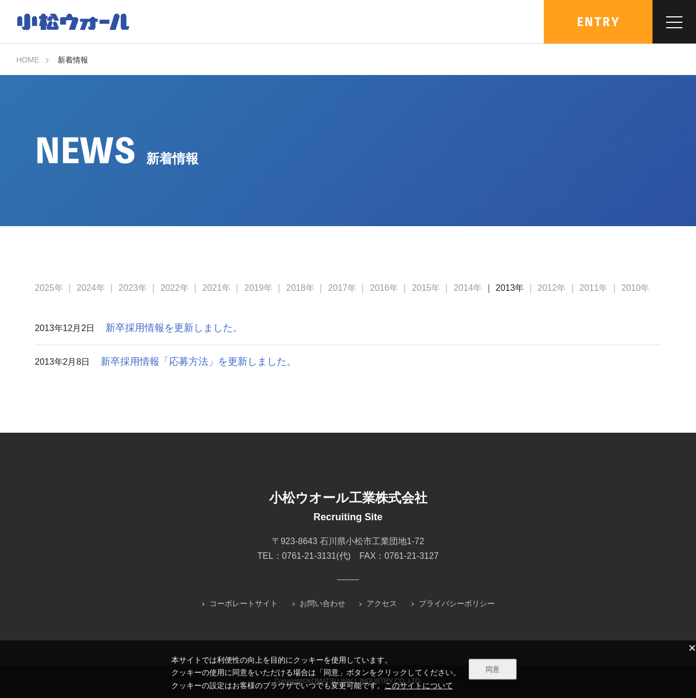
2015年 (426, 287)
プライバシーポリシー (457, 603)
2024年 (91, 287)
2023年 (133, 287)
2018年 (300, 287)
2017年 (342, 287)
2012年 (552, 287)
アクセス (381, 603)
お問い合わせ (322, 603)
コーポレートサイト (243, 603)
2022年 (174, 287)
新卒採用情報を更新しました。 (174, 327)
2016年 (384, 287)
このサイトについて (418, 686)
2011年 (594, 287)
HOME (27, 59)
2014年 (467, 287)
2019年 (258, 287)
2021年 (216, 287)
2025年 (49, 287)
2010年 (636, 287)
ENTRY (598, 21)
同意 (493, 670)
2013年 (510, 287)
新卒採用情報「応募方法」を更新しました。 (198, 361)
